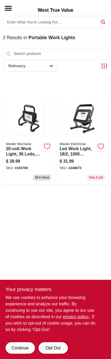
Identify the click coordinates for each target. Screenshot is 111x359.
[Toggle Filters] (104, 66)
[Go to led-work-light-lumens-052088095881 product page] (82, 143)
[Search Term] (55, 22)
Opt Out (53, 348)
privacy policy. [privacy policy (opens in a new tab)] (76, 316)
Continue (19, 348)
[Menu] (8, 8)
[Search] (103, 21)
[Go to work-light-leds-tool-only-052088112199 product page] (29, 143)
